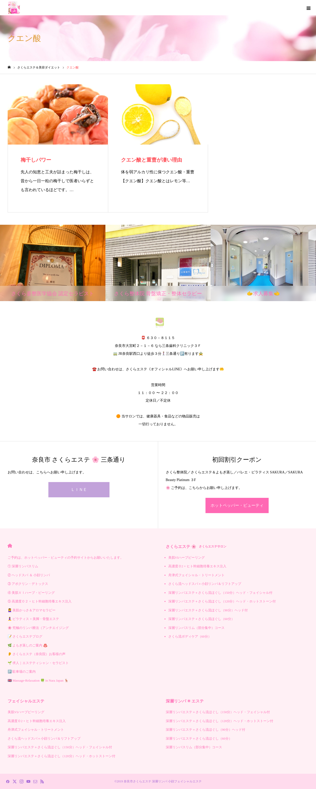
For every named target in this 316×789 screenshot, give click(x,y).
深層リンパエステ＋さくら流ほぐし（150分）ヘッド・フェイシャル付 (220, 593)
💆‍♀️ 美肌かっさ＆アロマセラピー (32, 610)
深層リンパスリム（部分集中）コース (196, 628)
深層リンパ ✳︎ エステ (185, 701)
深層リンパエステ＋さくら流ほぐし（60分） (201, 619)
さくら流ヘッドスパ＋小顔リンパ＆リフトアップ (204, 584)
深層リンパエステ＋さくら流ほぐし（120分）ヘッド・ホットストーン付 (222, 601)
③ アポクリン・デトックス (28, 584)
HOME (10, 546)
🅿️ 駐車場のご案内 (22, 671)
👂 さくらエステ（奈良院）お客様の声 (36, 654)
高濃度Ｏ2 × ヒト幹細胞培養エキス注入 (197, 566)
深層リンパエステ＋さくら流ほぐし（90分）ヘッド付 (208, 610)
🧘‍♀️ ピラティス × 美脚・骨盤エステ (33, 619)
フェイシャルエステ (26, 701)
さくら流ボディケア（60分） (189, 636)
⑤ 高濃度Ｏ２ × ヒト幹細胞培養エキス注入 (40, 601)
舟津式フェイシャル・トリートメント (196, 575)
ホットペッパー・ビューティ (237, 505)
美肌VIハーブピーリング (186, 557)
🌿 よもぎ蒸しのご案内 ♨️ (27, 645)
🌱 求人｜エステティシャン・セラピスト (38, 663)
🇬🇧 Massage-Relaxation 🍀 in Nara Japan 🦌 (38, 680)
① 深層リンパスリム (23, 566)
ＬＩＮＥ (79, 489)
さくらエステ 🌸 (196, 546)
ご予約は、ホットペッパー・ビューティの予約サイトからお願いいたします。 (65, 557)
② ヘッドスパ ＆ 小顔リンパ (29, 575)
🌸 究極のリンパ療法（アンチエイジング (38, 628)
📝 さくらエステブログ (25, 636)
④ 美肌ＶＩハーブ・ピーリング (31, 593)
